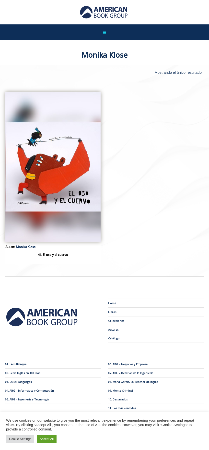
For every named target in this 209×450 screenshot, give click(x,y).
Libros (112, 312)
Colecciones (116, 321)
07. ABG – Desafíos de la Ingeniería (130, 373)
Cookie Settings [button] (20, 439)
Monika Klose (25, 247)
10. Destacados (118, 399)
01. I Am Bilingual (16, 364)
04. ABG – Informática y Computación (29, 390)
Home (112, 303)
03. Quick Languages (18, 382)
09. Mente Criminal (120, 390)
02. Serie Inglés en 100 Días (22, 373)
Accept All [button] (47, 439)
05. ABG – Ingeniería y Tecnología (27, 399)
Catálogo (113, 338)
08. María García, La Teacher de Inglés (133, 382)
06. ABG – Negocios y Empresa (128, 364)
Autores (113, 329)
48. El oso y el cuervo (53, 255)
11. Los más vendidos (122, 408)
